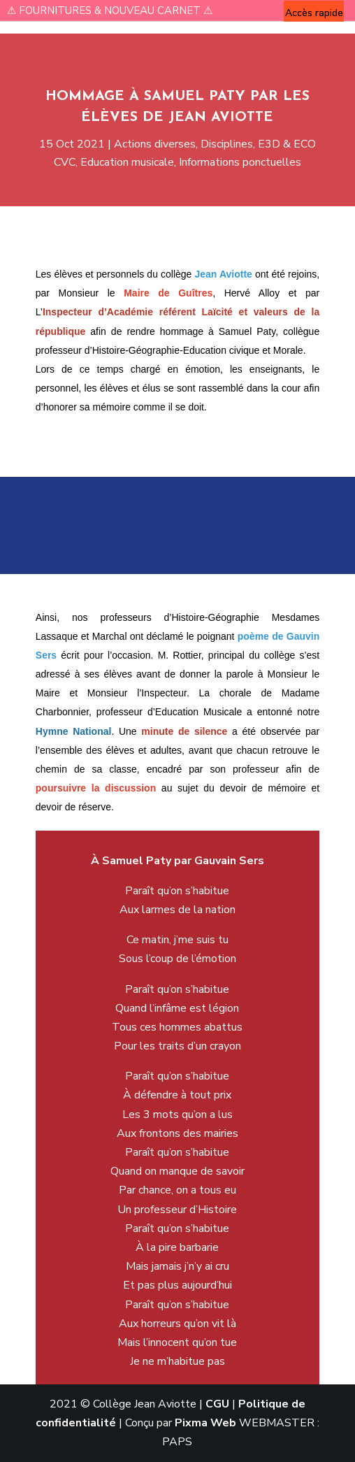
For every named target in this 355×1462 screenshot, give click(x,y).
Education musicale (131, 159)
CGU (217, 1404)
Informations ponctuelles (234, 159)
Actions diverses (157, 143)
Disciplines (222, 143)
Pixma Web (205, 1423)
